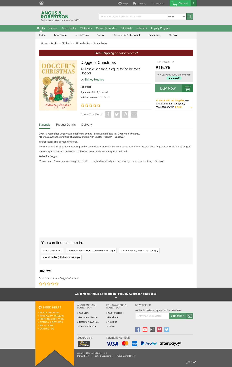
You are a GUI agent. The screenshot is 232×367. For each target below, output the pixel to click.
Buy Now (176, 88)
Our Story (84, 313)
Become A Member (88, 317)
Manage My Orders (52, 315)
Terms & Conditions (102, 356)
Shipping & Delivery (52, 319)
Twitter (111, 326)
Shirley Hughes (94, 79)
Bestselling (154, 35)
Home (44, 43)
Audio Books (68, 28)
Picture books (82, 43)
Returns (157, 3)
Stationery (86, 28)
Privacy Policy (83, 356)
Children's (67, 43)
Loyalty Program (160, 28)
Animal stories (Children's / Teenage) (61, 257)
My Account (47, 325)
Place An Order (50, 312)
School (100, 35)
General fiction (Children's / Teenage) (139, 250)
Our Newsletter (115, 313)
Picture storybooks (52, 250)
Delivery (139, 3)
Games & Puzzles (106, 28)
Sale (173, 35)
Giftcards (141, 28)
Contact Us (47, 328)
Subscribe (182, 316)
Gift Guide (126, 28)
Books (41, 28)
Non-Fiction (60, 35)
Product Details (66, 124)
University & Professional (126, 35)
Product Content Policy (125, 356)
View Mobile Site (87, 326)
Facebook (113, 317)
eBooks (52, 28)
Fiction (42, 35)
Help (123, 3)
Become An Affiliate (89, 322)
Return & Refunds (51, 322)
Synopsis (44, 124)
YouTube (112, 322)
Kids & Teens (82, 35)
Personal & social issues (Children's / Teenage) (91, 250)
